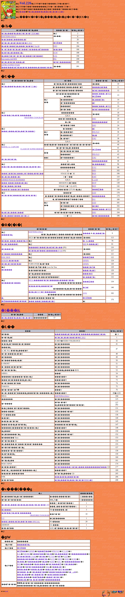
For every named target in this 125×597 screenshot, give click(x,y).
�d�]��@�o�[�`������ (22, 116)
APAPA (86, 261)
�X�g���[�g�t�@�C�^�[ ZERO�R (20, 34)
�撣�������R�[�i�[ (14, 301)
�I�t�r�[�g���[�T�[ (41, 286)
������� (98, 196)
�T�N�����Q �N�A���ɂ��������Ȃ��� (81, 467)
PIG (54, 59)
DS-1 (60, 562)
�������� (79, 554)
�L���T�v (98, 100)
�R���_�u (23, 572)
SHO (55, 46)
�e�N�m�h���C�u (12, 53)
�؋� (94, 135)
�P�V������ (62, 62)
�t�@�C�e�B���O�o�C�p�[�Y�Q (21, 167)
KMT (94, 177)
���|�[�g (7, 235)
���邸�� (97, 189)
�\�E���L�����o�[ (14, 40)
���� (86, 233)
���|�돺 (88, 274)
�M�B (95, 206)
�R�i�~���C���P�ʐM (15, 241)
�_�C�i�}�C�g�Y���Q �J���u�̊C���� (25, 50)
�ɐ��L (21, 562)
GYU (94, 167)
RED (94, 173)
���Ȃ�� (38, 554)
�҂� (49, 554)
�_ (3, 298)
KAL (55, 56)
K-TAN (52, 557)
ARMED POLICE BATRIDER (13, 180)
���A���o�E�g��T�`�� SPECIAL (21, 522)
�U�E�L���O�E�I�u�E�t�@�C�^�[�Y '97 (25, 505)
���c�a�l (37, 570)
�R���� (7, 270)
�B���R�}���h (11, 283)
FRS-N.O (95, 132)
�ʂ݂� (6, 591)
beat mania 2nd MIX (9, 59)
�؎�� (72, 572)
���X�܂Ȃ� (89, 267)
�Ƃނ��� (88, 241)
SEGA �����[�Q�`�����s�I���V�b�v (52, 280)
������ (33, 562)
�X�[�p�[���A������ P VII (45, 251)
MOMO (27, 554)
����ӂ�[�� (99, 87)
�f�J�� (57, 50)
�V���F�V (38, 575)
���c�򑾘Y (94, 244)
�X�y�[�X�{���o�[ (13, 62)
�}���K (10, 310)
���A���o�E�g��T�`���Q (18, 131)
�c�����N (99, 164)
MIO (85, 244)
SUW (55, 53)
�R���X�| (8, 249)
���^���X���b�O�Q (15, 183)
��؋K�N (50, 570)
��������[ (100, 122)
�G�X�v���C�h (11, 177)
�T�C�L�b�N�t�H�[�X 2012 (17, 43)
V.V (3, 518)
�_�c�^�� (36, 580)
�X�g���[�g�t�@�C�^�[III (17, 318)
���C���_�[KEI (101, 94)
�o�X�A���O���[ (13, 213)
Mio (48, 567)
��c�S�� (22, 575)
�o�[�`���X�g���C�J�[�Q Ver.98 (20, 46)
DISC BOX (6, 257)
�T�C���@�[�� (11, 186)
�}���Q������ (12, 254)
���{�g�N (89, 270)
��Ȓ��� (38, 577)
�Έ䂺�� (57, 43)
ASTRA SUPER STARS (11, 65)
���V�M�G (53, 577)
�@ (3, 20)
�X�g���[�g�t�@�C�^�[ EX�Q (46, 12)
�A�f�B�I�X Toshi (26, 557)
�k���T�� (39, 572)
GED (94, 193)
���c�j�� (23, 577)
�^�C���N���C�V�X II (15, 216)
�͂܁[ (93, 103)
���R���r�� (57, 572)
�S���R (6, 510)
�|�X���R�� (56, 575)
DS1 (93, 199)
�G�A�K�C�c (9, 159)
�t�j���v (40, 564)
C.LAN (95, 180)
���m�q (22, 580)
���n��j (22, 570)
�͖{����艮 (55, 564)
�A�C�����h (10, 244)
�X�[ (86, 287)
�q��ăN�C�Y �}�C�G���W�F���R (22, 56)
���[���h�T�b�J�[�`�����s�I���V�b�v (27, 67)
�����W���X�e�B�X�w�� (46, 247)
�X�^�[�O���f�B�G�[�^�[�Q (19, 195)
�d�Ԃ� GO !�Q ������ (42, 292)
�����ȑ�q (23, 545)
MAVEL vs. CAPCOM (22, 148)
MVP (94, 183)
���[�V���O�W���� (15, 190)
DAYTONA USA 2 (9, 36)
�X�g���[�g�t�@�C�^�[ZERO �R (74, 480)
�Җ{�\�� (63, 570)
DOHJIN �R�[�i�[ (10, 261)
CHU (94, 138)
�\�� (23, 12)
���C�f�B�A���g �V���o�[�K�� (22, 174)
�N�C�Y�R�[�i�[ (12, 264)
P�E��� (69, 564)
